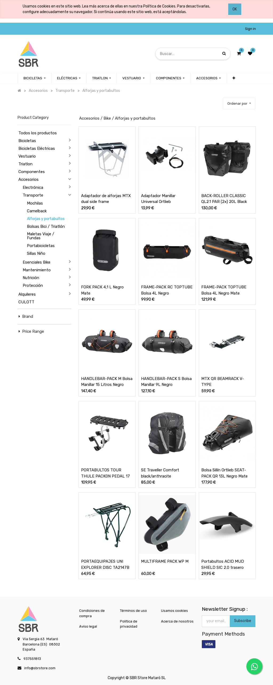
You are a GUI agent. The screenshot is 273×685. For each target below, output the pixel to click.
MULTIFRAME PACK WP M (164, 561)
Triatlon (25, 164)
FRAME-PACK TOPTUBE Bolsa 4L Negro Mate (223, 290)
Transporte (33, 195)
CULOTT (26, 302)
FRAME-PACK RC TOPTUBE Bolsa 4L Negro (166, 290)
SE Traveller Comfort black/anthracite (160, 473)
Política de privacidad (128, 624)
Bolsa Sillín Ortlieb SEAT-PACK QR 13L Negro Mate (224, 473)
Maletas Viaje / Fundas (40, 236)
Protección (33, 285)
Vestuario (27, 156)
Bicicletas (27, 140)
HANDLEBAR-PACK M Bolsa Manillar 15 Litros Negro (107, 381)
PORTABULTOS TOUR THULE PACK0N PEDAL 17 (105, 473)
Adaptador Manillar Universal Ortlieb (158, 198)
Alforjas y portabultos (46, 219)
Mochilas (35, 203)
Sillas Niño (36, 253)
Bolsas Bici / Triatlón (46, 226)
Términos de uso (133, 611)
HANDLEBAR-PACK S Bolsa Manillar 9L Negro (166, 381)
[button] (233, 78)
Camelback (37, 211)
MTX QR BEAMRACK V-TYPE (222, 381)
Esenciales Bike (36, 262)
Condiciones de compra (92, 613)
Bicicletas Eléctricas (36, 148)
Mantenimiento (37, 270)
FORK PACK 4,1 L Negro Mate (102, 290)
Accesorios (28, 179)
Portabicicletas (41, 245)
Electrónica (33, 187)
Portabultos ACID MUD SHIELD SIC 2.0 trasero (222, 564)
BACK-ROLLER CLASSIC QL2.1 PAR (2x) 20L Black (224, 198)
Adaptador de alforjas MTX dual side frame (106, 198)
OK (234, 9)
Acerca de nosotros (177, 621)
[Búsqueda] (224, 53)
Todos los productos (37, 133)
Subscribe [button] (242, 621)
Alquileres (27, 294)
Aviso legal (88, 626)
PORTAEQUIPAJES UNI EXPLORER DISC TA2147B (105, 564)
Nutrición (31, 277)
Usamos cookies (174, 611)
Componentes (31, 171)
